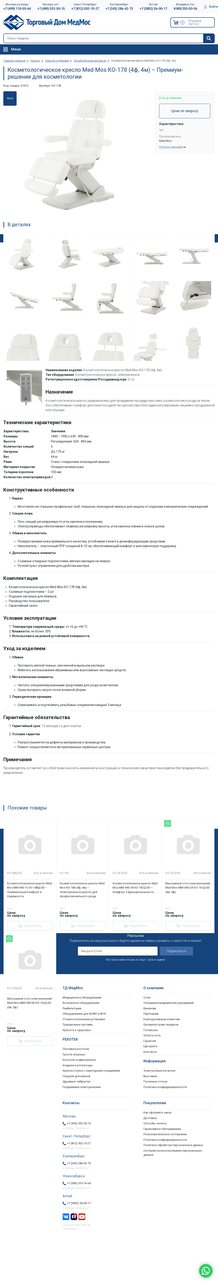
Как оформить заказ (157, 1112)
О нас (147, 997)
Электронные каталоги (159, 1070)
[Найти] (208, 38)
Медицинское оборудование (82, 997)
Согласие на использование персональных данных (172, 1153)
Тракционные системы (78, 1024)
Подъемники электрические (82, 1087)
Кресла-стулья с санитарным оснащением (91, 1070)
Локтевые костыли (76, 1049)
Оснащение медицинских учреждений (168, 1002)
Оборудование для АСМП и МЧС (84, 1013)
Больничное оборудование (81, 1002)
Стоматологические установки (84, 1019)
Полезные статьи (155, 1081)
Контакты (150, 1051)
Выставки (150, 1076)
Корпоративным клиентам (161, 1019)
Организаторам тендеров (160, 1024)
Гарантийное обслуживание (162, 1129)
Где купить (150, 1046)
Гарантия (149, 1041)
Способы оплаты (155, 1123)
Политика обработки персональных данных (173, 1145)
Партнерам (150, 1013)
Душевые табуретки (76, 1081)
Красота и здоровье (77, 1030)
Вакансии (149, 1008)
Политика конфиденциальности (165, 1139)
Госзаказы (150, 1030)
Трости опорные (74, 1054)
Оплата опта (151, 1035)
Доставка (150, 1118)
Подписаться (176, 951)
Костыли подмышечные (79, 1059)
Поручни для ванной (76, 1076)
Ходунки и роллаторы (78, 1065)
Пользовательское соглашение (165, 1134)
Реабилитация (72, 1008)
